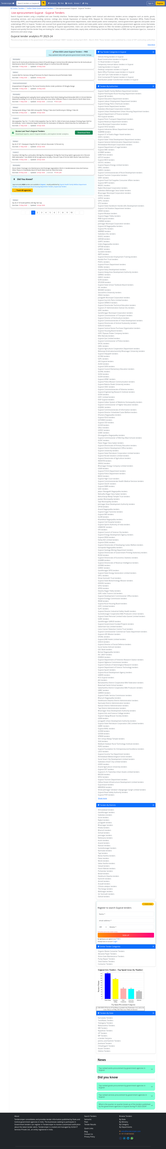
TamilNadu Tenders (105, 1020)
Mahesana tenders (105, 838)
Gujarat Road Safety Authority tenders (113, 792)
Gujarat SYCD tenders (106, 127)
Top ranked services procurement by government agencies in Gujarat (123, 1096)
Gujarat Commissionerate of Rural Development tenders (120, 172)
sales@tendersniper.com (130, 1131)
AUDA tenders (103, 364)
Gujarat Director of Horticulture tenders (113, 318)
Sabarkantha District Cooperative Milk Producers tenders (120, 688)
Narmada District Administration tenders (114, 703)
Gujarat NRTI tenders (106, 183)
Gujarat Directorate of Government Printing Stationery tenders (122, 552)
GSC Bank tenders (105, 649)
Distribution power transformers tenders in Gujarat (118, 80)
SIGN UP (125, 935)
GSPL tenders (103, 359)
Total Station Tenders (106, 961)
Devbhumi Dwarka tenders (108, 876)
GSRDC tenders (104, 249)
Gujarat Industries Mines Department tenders (116, 129)
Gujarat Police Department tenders (111, 473)
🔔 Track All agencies (22, 190)
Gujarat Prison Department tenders (112, 264)
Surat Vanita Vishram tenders (109, 647)
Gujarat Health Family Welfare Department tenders (118, 91)
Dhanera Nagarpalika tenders (109, 415)
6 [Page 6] (54, 212)
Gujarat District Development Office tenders (115, 448)
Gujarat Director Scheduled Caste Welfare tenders (117, 412)
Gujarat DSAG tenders (106, 542)
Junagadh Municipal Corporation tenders (114, 297)
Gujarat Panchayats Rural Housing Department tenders (119, 93)
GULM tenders (103, 425)
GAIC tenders (103, 489)
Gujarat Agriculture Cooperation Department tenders (119, 348)
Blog (85, 3)
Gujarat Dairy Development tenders (112, 269)
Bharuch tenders (104, 830)
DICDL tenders (103, 343)
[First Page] (23, 213)
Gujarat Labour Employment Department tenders (117, 101)
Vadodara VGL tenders (107, 234)
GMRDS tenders (104, 693)
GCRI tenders (103, 280)
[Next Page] (77, 213)
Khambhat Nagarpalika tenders (110, 519)
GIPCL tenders (103, 201)
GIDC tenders (103, 310)
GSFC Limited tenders (106, 397)
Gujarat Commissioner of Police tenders (113, 341)
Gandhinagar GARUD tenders (109, 621)
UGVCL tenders (104, 195)
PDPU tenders (103, 746)
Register (160, 3)
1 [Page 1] (33, 212)
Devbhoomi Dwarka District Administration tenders (118, 700)
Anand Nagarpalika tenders (108, 509)
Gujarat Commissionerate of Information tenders (117, 410)
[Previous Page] (28, 213)
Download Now (84, 132)
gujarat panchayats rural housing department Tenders (35, 187)
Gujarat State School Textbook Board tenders (115, 285)
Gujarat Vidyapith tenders (108, 354)
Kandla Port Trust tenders (108, 259)
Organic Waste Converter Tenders (111, 951)
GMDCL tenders (104, 170)
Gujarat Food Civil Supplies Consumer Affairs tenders (119, 180)
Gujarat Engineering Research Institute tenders (116, 392)
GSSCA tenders (104, 642)
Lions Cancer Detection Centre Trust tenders (115, 629)
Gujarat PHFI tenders (106, 795)
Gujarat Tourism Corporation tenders (112, 175)
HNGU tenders (103, 295)
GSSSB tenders (104, 733)
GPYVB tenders (104, 246)
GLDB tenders (103, 517)
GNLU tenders (103, 427)
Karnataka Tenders (105, 1018)
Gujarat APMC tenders (106, 379)
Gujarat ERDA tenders (106, 537)
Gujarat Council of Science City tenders (113, 532)
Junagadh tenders (105, 822)
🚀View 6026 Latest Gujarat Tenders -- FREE (70, 53)
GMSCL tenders (104, 277)
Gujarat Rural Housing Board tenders (112, 603)
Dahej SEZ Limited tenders (108, 540)
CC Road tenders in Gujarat (108, 62)
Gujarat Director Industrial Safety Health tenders (117, 611)
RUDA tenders (103, 555)
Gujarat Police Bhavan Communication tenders (116, 382)
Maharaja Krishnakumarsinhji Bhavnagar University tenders (121, 351)
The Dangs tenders (105, 889)
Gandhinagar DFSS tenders (108, 570)
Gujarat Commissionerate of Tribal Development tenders (120, 320)
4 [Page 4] (45, 212)
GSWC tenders (103, 433)
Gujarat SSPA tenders (106, 366)
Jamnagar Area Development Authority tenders (116, 504)
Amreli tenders (104, 881)
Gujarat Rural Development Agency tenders (115, 672)
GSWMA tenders (104, 221)
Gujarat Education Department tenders (113, 99)
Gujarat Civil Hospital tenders (109, 522)
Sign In (150, 3)
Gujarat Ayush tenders (107, 670)
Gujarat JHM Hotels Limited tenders (112, 639)
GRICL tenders (103, 167)
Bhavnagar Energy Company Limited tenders (115, 466)
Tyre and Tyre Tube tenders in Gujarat (113, 74)
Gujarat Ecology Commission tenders (112, 598)
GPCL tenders (103, 575)
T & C (118, 939)
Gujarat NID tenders (106, 514)
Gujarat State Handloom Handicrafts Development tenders (121, 206)
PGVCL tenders (104, 262)
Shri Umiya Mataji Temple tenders (111, 739)
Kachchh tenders (104, 879)
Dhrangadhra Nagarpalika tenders (111, 435)
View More (151, 45)
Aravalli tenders (104, 884)
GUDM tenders (104, 731)
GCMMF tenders (104, 152)
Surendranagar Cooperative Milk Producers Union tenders (121, 614)
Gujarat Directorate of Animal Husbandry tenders (117, 323)
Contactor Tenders (105, 964)
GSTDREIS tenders (105, 420)
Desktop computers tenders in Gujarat (113, 69)
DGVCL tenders (104, 236)
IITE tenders (102, 529)
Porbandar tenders (105, 871)
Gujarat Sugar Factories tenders (110, 512)
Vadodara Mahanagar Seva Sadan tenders (114, 190)
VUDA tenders (103, 394)
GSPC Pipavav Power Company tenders (113, 333)
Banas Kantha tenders (106, 856)
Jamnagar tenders (105, 835)
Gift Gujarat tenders (106, 361)
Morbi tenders (103, 861)
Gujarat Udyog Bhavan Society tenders (113, 716)
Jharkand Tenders (105, 1043)
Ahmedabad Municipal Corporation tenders (115, 144)
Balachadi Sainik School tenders (110, 685)
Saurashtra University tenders (109, 292)
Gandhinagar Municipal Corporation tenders (115, 313)
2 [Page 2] (37, 212)
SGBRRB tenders (104, 132)
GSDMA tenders (104, 565)
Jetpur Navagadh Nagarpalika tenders (112, 491)
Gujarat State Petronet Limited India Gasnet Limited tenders (121, 616)
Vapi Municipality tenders (108, 501)
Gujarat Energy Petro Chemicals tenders (113, 104)
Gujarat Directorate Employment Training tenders (117, 257)
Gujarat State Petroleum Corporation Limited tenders (119, 453)
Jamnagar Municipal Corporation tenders (114, 223)
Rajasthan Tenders (105, 1030)
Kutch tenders (103, 840)
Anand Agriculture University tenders (112, 767)
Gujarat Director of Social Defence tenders (114, 644)
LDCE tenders (103, 751)
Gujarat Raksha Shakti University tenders (114, 384)
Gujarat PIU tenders (105, 229)
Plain (61, 3)
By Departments (125, 1127)
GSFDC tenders (104, 430)
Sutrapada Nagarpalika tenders (110, 547)
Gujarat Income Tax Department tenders (114, 754)
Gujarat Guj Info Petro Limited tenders (113, 300)
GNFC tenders (103, 178)
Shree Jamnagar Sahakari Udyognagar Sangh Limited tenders (122, 790)
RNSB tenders (103, 601)
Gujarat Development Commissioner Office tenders (118, 596)
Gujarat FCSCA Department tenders (112, 471)
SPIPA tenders (103, 588)
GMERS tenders (104, 675)
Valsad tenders (104, 866)
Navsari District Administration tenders (113, 705)
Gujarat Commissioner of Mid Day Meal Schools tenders (120, 438)
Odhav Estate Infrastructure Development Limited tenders (121, 782)
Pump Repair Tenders (106, 959)
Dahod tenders (104, 896)
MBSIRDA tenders (105, 787)
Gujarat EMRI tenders (106, 486)
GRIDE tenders (103, 211)
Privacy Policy (89, 1137)
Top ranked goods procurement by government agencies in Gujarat (122, 1086)
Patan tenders (103, 858)
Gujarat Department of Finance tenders (113, 114)
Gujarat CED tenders (106, 422)
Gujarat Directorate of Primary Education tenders (117, 445)
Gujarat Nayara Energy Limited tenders (113, 165)
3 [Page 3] (41, 212)
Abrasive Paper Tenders (107, 954)
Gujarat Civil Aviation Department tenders (114, 208)
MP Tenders (102, 1036)
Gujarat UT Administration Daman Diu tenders (116, 308)
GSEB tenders (103, 468)
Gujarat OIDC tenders (106, 387)
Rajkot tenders (103, 820)
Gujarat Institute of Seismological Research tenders (118, 665)
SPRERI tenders (104, 736)
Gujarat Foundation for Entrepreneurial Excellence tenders (121, 749)
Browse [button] (77, 3)
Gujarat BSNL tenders (106, 728)
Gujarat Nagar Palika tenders (109, 216)
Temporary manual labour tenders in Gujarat (115, 64)
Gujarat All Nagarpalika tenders (110, 226)
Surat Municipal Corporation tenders (112, 124)
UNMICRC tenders (105, 527)
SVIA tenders (103, 741)
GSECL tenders (103, 137)
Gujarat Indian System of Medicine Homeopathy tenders (120, 402)
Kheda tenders (103, 828)
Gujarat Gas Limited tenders (109, 338)
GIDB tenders (103, 718)
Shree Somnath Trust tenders (109, 578)
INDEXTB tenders (104, 461)
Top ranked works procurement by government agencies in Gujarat (122, 1069)
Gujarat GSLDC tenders (107, 484)
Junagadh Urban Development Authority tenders (117, 721)
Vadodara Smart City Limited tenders (112, 762)
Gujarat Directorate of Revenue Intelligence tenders (118, 563)
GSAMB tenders (104, 560)
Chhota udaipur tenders (107, 886)
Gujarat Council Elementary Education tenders (116, 369)
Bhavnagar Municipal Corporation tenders (114, 193)
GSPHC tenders (104, 198)
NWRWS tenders (104, 231)
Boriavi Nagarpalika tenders (109, 652)
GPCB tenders (103, 507)
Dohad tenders (104, 833)
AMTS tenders (103, 254)
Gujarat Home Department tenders (112, 106)
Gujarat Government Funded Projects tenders (116, 624)
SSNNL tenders (104, 267)
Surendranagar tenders (107, 848)
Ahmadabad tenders (106, 810)
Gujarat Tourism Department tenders (112, 779)
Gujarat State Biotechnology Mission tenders (115, 580)
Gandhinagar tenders (106, 812)
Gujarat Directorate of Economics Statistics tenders (118, 558)
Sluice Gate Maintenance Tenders (111, 956)
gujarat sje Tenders (60, 187)
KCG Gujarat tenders (106, 677)
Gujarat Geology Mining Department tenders (115, 550)
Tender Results (90, 1124)
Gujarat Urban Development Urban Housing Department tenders (123, 111)
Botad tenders (103, 873)
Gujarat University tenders (108, 450)
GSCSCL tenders (104, 162)
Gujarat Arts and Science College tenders (114, 713)
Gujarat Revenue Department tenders (113, 121)
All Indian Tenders (17, 8)
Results (69, 3)
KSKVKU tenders (104, 583)
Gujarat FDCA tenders (106, 417)
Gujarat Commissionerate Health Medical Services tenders (121, 481)
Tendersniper (7, 3)
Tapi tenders (103, 853)
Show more (102, 798)
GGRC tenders (103, 619)
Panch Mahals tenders (106, 868)
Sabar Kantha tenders (106, 863)
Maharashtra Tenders (106, 1025)
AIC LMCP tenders (105, 654)
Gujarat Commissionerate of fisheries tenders (116, 389)
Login (115, 941)
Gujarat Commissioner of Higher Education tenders (118, 405)
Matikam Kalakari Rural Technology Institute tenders (118, 744)
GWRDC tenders (104, 274)
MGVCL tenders (104, 185)
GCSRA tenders (104, 356)
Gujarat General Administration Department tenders (118, 142)
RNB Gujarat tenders (106, 218)
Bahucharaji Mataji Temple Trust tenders (114, 496)
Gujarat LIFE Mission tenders (109, 634)
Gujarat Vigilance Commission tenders (113, 662)
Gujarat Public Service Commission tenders (115, 695)
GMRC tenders (103, 726)
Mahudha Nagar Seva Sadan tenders (112, 494)
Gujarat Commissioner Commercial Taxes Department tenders (122, 631)
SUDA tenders (103, 374)
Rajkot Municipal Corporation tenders (112, 188)
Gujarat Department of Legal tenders (112, 147)
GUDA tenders (103, 376)
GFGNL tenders (104, 637)
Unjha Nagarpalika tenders (108, 244)
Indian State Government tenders (40, 8)
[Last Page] (82, 213)
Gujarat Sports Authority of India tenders (114, 524)
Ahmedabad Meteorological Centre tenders (115, 756)
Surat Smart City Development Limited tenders (116, 759)
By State (122, 1119)
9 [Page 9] (67, 212)
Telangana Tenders (105, 1023)
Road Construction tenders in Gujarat (112, 59)
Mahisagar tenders (105, 891)
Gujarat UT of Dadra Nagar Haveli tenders (114, 134)
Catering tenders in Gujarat (108, 67)
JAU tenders (102, 680)
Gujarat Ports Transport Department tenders (115, 119)
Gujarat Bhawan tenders (107, 213)
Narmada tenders (105, 850)
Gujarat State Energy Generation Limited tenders (117, 573)
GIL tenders (102, 287)
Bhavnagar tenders (105, 825)
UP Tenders (102, 1033)
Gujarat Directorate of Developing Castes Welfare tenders (120, 545)
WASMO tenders (104, 290)
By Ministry (123, 1122)
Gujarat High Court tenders (108, 478)
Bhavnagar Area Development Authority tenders (117, 711)
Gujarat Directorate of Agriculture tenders (114, 458)
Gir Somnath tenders (106, 894)
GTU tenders (103, 203)
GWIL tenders (103, 346)
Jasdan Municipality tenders (109, 499)
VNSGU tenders (104, 463)
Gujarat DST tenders (106, 769)
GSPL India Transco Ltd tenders (110, 593)
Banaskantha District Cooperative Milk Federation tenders (120, 682)
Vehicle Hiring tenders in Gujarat (110, 57)
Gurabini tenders (104, 252)
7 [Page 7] (58, 212)
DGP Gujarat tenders (106, 399)
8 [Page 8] (62, 212)
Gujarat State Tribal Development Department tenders (119, 139)
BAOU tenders (103, 476)
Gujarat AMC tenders (106, 150)
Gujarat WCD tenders (106, 160)
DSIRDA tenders (104, 657)
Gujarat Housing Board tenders (110, 331)
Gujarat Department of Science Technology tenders (118, 667)
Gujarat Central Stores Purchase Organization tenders (119, 328)
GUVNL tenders (104, 371)
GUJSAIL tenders (104, 407)
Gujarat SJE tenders (105, 96)
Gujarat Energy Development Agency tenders (115, 535)
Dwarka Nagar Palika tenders (109, 591)
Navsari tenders (104, 845)
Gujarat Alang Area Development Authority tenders (118, 272)
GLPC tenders (103, 609)
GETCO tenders (104, 157)
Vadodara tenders (105, 815)
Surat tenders (103, 817)
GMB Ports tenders (105, 155)
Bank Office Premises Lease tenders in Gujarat (116, 72)
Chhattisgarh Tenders (106, 1046)
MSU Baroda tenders (106, 336)
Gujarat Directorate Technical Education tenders (117, 305)
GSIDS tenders (103, 764)
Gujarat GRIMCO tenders (107, 303)
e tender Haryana (105, 1038)
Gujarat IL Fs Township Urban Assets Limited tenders (119, 772)
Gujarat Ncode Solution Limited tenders (113, 456)
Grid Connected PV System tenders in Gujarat (116, 77)
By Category (124, 1124)
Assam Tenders (104, 1048)
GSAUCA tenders (104, 325)
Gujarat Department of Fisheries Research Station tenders (121, 660)
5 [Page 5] (50, 212)
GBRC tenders (103, 690)
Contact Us (88, 1134)
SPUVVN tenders (104, 282)
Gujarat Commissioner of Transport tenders (115, 315)
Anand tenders (104, 843)
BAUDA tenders (104, 774)
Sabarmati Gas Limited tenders (110, 626)
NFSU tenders (103, 777)
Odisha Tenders (104, 1051)
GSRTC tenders (104, 241)
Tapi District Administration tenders (112, 708)
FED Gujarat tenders (106, 116)
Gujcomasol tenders (106, 784)
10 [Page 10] (71, 212)
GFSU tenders (103, 586)
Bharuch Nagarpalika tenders (109, 698)
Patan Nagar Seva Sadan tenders (111, 443)
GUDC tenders (103, 440)
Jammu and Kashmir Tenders (109, 1041)
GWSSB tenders (104, 239)
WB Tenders (102, 1028)
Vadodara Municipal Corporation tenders (114, 109)
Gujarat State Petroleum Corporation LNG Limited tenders (121, 723)
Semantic (52, 3)
